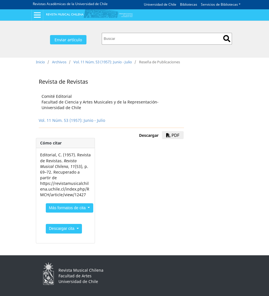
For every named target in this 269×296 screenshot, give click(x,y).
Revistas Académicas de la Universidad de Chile (70, 3)
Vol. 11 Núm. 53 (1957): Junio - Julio (102, 61)
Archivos (59, 61)
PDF (172, 135)
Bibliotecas (188, 4)
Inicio (40, 61)
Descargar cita (62, 228)
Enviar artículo (68, 39)
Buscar (226, 38)
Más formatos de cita (68, 208)
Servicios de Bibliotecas (219, 4)
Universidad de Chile (160, 4)
